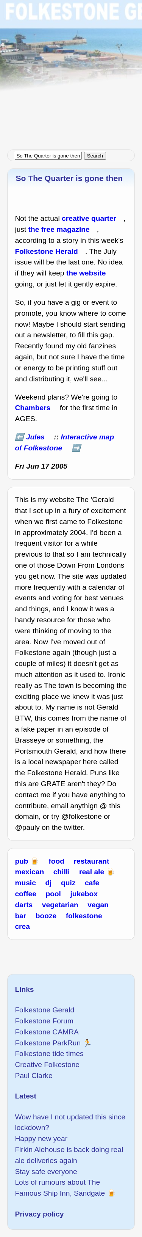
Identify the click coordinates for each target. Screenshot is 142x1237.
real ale (91, 872)
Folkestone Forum (44, 1021)
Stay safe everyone (46, 1172)
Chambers (32, 408)
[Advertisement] (71, 71)
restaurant (91, 861)
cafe (92, 883)
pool (53, 894)
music (25, 883)
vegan (97, 905)
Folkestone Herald (46, 251)
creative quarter (89, 218)
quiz (68, 883)
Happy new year (41, 1139)
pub (21, 861)
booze (46, 916)
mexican (29, 872)
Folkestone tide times (49, 1054)
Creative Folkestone (47, 1065)
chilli (61, 872)
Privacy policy (39, 1214)
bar (20, 916)
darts (24, 905)
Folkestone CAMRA (46, 1032)
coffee (25, 894)
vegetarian (60, 905)
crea (22, 926)
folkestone (84, 916)
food (56, 861)
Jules (35, 437)
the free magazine (59, 229)
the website (86, 273)
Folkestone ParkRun (48, 1043)
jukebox (84, 894)
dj (48, 883)
